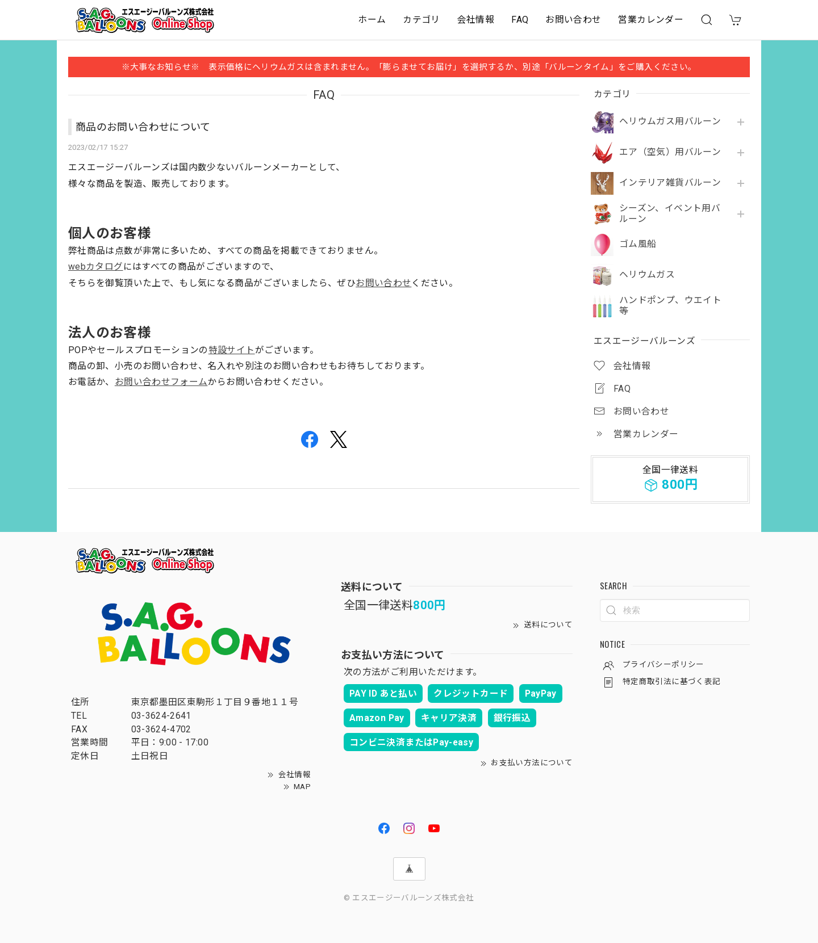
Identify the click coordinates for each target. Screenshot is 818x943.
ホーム (372, 19)
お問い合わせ (573, 19)
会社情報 (475, 19)
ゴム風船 (637, 244)
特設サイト (231, 350)
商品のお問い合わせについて (143, 127)
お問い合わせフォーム (161, 381)
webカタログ (95, 266)
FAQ (519, 19)
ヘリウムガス (647, 275)
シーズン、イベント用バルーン (669, 213)
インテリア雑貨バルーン (670, 183)
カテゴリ (421, 19)
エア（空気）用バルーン (670, 152)
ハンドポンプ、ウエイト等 (670, 305)
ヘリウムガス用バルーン (670, 121)
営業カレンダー (650, 19)
